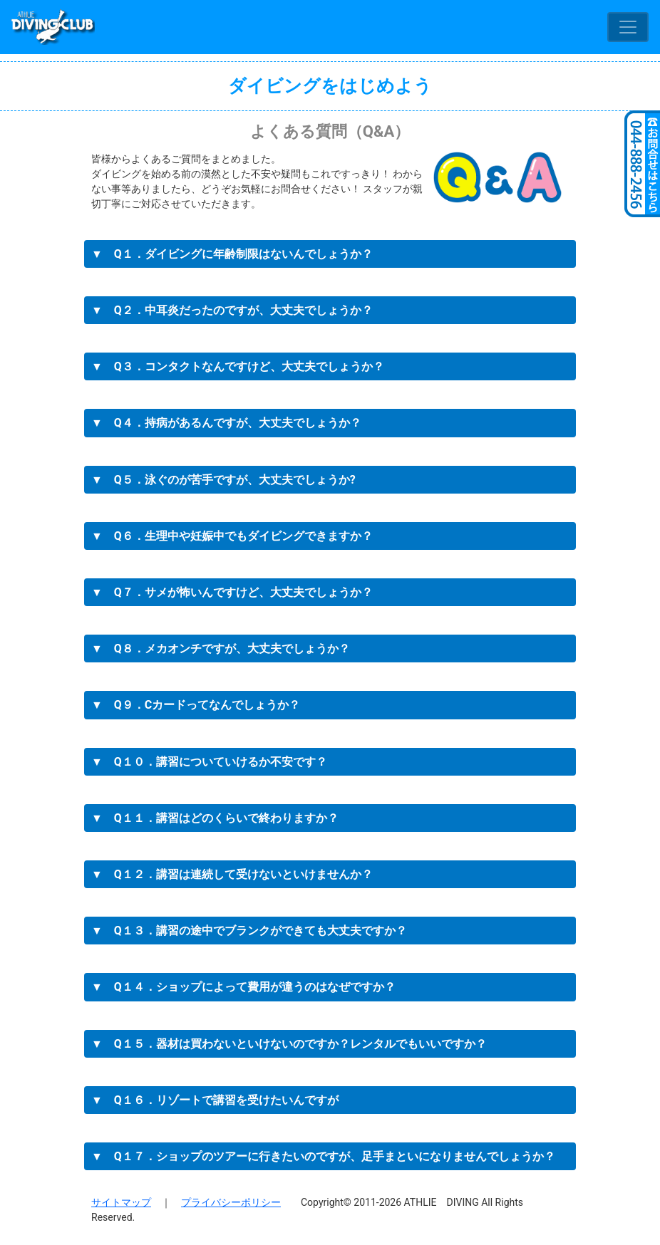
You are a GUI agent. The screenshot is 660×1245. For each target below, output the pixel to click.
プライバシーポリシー (231, 1202)
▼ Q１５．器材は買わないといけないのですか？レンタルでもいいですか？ (289, 1044)
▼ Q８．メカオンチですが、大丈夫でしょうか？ (220, 648)
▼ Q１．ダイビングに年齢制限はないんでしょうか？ (232, 254)
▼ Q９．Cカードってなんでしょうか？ (195, 705)
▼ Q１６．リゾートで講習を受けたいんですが (215, 1100)
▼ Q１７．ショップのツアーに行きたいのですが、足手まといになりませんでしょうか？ (323, 1156)
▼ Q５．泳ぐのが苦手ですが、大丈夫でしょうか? (223, 479)
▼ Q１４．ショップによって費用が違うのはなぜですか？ (243, 987)
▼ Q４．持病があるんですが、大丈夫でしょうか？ (226, 422)
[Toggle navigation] (628, 27)
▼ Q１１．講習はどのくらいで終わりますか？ (215, 818)
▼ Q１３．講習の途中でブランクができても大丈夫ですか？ (249, 930)
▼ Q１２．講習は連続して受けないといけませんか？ (232, 874)
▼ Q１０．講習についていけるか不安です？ (209, 762)
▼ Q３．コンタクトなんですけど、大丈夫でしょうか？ (237, 366)
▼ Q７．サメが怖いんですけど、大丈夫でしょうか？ (232, 592)
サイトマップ (121, 1202)
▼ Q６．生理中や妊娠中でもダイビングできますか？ (232, 536)
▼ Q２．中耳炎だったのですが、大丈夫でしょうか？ (232, 310)
